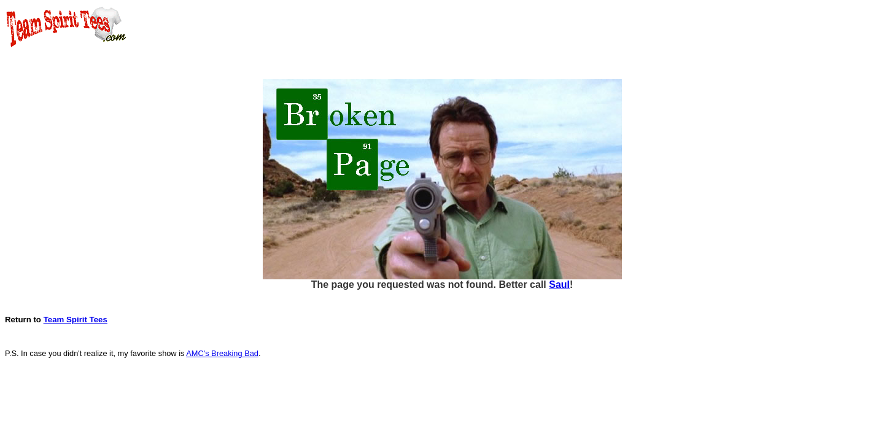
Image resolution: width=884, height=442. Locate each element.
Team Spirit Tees (75, 319)
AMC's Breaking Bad (222, 353)
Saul (559, 284)
